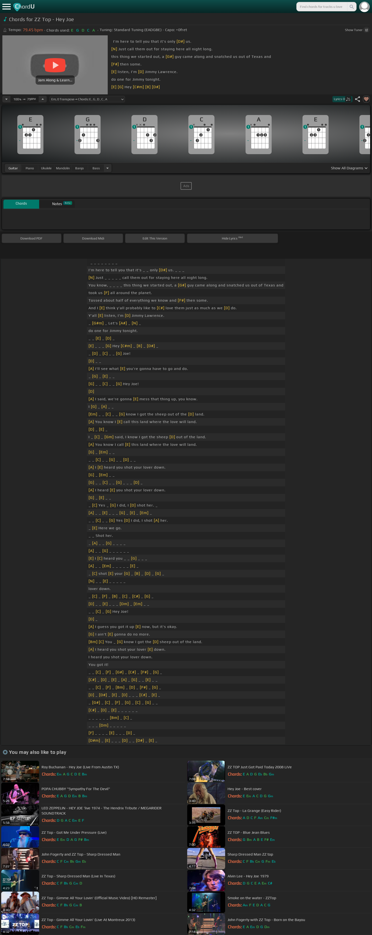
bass (96, 168)
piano (30, 168)
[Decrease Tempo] (6, 99)
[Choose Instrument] (107, 168)
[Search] (351, 6)
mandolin (63, 168)
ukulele (46, 168)
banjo (79, 168)
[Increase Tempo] (43, 99)
